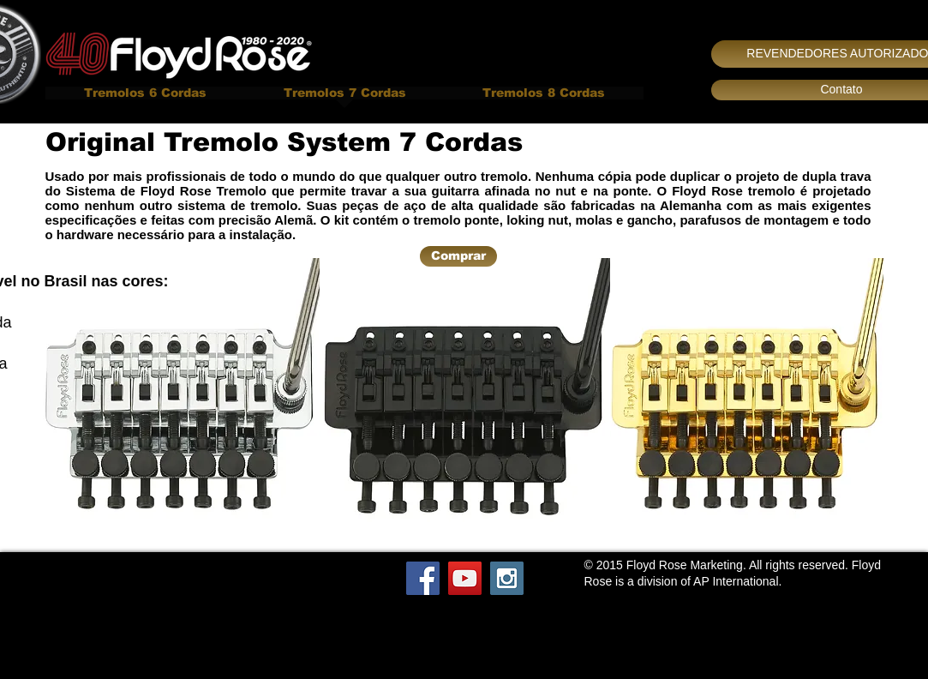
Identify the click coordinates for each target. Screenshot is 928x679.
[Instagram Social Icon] (507, 578)
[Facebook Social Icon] (423, 578)
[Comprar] (458, 256)
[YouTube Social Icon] (465, 578)
